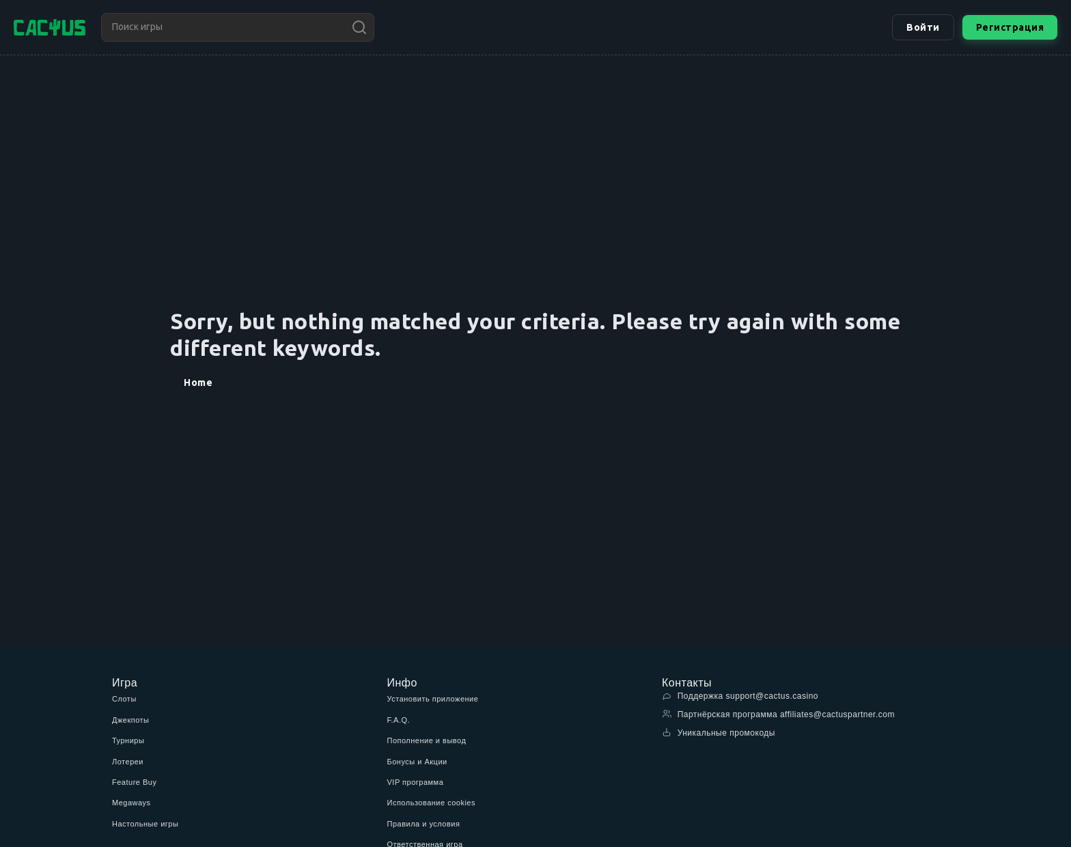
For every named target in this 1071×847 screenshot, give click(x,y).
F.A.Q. (399, 720)
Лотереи (127, 762)
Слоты (124, 699)
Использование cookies (431, 803)
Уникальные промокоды (718, 732)
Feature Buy (134, 782)
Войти (923, 27)
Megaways (131, 803)
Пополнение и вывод (427, 740)
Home (198, 382)
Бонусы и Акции (417, 762)
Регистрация (1010, 27)
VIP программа (415, 782)
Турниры (128, 740)
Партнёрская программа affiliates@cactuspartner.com (778, 714)
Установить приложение (433, 699)
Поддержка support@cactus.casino (740, 696)
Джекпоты (131, 720)
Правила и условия (423, 824)
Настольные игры (145, 824)
